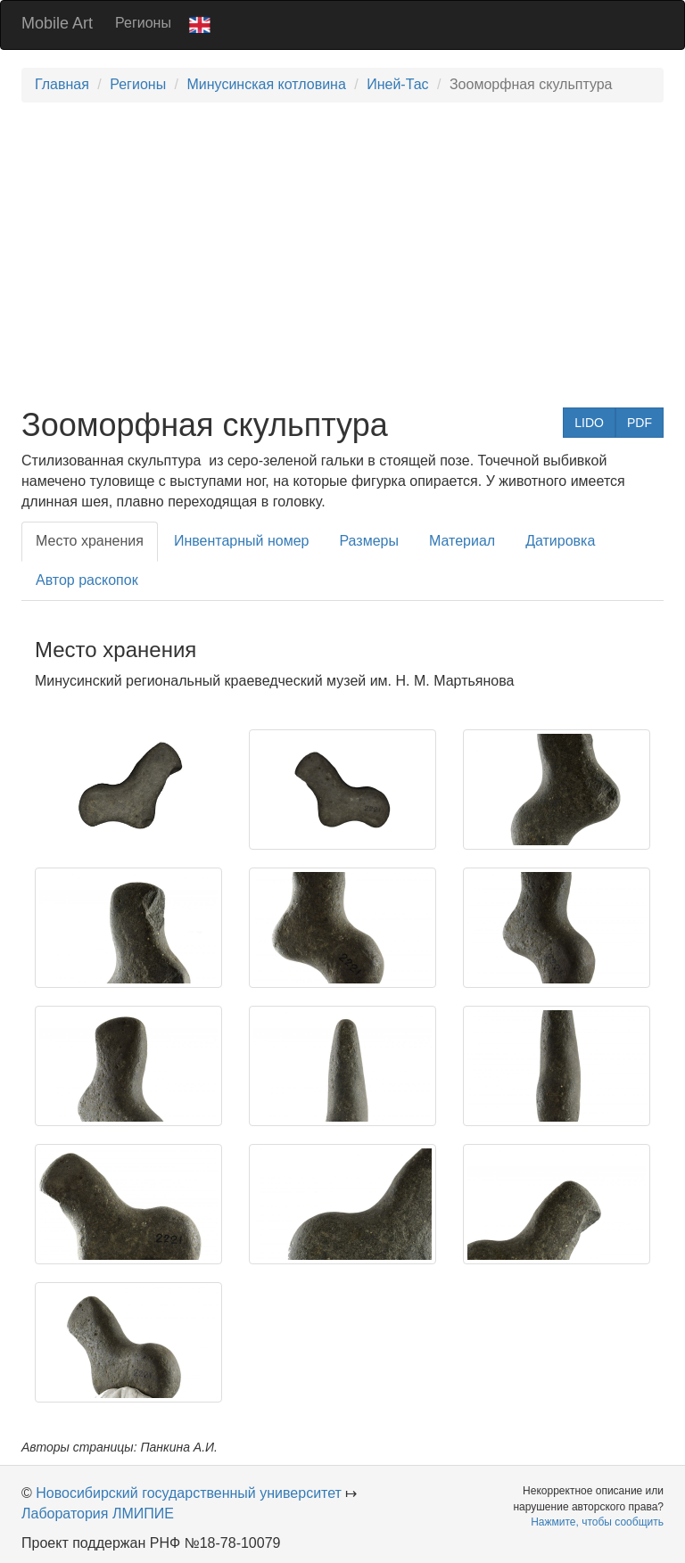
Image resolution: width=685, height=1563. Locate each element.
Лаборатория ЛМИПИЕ (97, 1513)
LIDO (589, 422)
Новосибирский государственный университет (189, 1493)
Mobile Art (57, 23)
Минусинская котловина (265, 84)
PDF (639, 422)
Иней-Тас (397, 84)
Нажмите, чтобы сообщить (597, 1522)
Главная (62, 84)
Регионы (143, 22)
